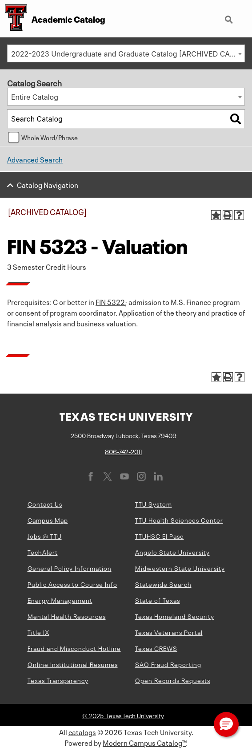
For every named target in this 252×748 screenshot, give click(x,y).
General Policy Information (70, 567)
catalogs (82, 731)
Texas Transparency (58, 679)
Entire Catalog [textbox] (34, 97)
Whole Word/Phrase (49, 137)
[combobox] (126, 53)
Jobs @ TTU (45, 535)
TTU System (153, 503)
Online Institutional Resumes (73, 663)
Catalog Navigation (47, 184)
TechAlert (43, 551)
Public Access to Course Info (72, 583)
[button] (226, 724)
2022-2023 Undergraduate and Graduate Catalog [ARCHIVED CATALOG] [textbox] (127, 53)
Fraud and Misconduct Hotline (74, 647)
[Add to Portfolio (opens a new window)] (216, 215)
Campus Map (48, 519)
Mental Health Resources (67, 615)
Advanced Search (35, 159)
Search (230, 20)
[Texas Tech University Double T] (13, 18)
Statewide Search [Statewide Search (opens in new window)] (163, 583)
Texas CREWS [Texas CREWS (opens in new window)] (156, 647)
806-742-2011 (123, 451)
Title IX (38, 631)
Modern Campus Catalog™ (144, 742)
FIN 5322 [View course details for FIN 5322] (110, 301)
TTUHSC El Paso (159, 535)
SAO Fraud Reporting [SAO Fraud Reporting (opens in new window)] (168, 663)
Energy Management (60, 599)
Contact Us (45, 503)
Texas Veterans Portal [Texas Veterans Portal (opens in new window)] (169, 631)
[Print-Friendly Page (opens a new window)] (227, 215)
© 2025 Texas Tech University (123, 715)
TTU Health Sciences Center (179, 519)
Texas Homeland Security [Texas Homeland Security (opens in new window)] (174, 615)
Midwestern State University (180, 567)
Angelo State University (172, 551)
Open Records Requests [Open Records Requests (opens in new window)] (172, 679)
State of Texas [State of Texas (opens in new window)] (157, 599)
